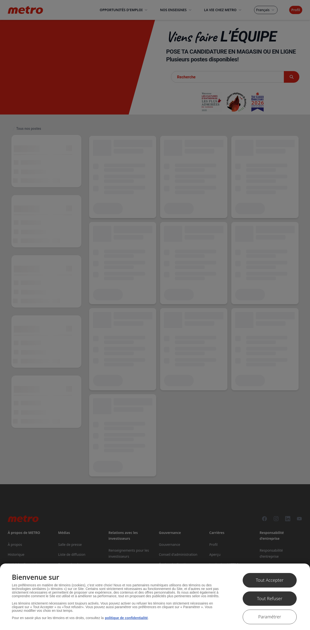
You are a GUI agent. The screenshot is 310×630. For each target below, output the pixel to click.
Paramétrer (269, 617)
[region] (155, 597)
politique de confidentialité (126, 618)
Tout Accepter (270, 580)
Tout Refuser (269, 598)
